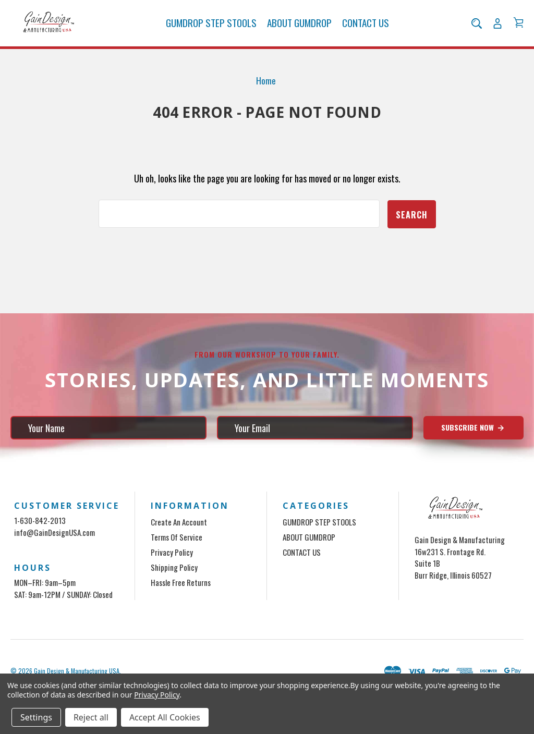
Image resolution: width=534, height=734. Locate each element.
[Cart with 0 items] (518, 23)
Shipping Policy (174, 567)
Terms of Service (176, 537)
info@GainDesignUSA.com (54, 531)
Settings (36, 717)
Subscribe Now (473, 427)
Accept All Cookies (164, 717)
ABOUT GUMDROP (299, 23)
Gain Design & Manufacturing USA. (77, 670)
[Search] (476, 23)
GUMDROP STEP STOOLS (211, 23)
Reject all (91, 717)
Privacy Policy (172, 552)
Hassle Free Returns (181, 582)
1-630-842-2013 (40, 520)
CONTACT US (365, 23)
